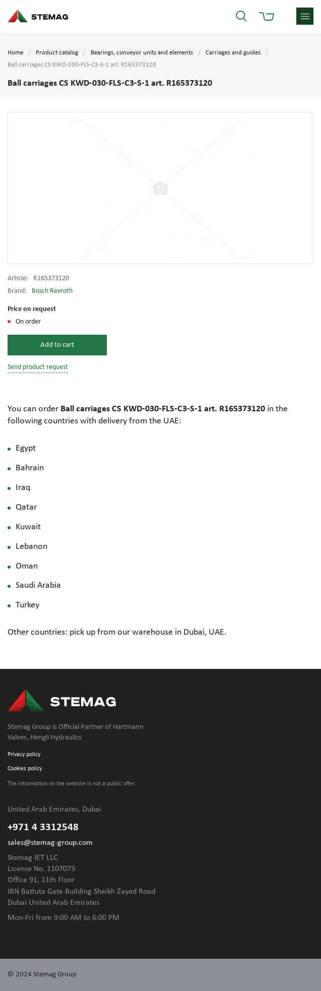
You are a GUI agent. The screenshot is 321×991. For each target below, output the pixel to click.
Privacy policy (24, 755)
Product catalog (57, 52)
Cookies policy (25, 769)
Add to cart (57, 345)
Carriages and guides (233, 52)
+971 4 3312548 (43, 827)
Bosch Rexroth (52, 291)
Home (15, 52)
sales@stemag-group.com (50, 843)
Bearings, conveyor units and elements (142, 52)
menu (304, 16)
